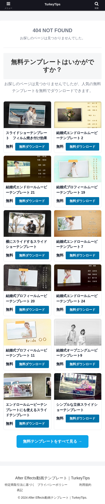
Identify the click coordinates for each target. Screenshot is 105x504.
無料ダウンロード (32, 146)
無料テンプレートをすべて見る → (52, 441)
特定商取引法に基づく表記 (20, 487)
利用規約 (85, 484)
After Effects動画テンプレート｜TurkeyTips (52, 5)
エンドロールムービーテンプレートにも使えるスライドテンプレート (26, 410)
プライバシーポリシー (52, 484)
